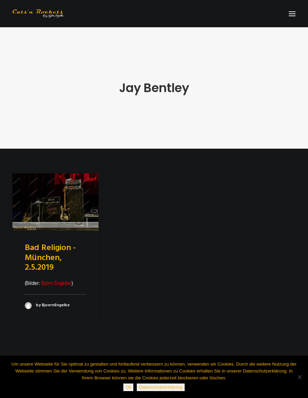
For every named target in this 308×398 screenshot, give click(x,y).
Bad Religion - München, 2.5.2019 (50, 258)
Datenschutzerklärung (160, 387)
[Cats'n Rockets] (38, 13)
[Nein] (299, 377)
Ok (128, 387)
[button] (292, 13)
